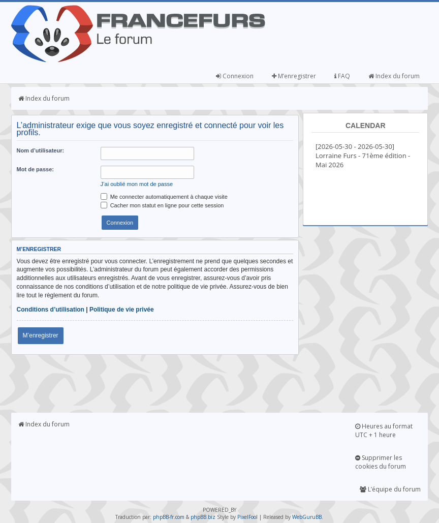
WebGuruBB (307, 516)
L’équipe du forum (390, 489)
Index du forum (394, 76)
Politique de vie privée (121, 309)
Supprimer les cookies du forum (380, 462)
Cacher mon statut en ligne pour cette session (162, 205)
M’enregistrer (294, 76)
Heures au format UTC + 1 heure (384, 430)
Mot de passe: (35, 169)
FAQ (342, 76)
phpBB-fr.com (168, 516)
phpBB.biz (203, 516)
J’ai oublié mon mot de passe (137, 184)
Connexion (235, 76)
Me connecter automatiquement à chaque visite (164, 197)
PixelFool (247, 516)
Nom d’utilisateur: (41, 150)
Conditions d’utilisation (50, 309)
